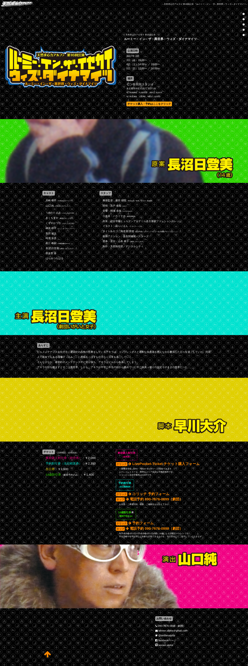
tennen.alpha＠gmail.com (172, 630)
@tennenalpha (166, 635)
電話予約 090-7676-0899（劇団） (156, 499)
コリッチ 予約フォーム (150, 494)
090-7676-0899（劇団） (172, 626)
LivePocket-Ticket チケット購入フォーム (166, 464)
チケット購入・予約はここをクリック (149, 103)
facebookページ (167, 640)
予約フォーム (143, 523)
